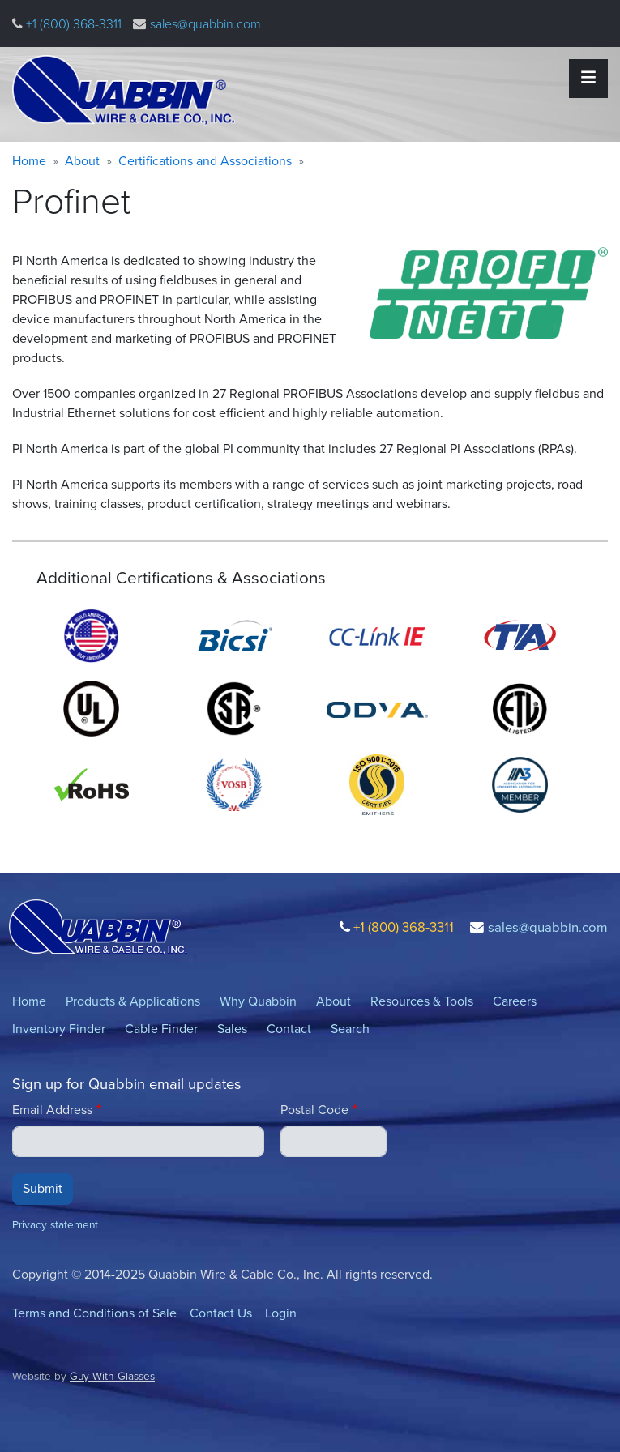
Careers (515, 1001)
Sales (232, 1028)
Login (281, 1313)
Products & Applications (133, 1001)
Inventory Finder (58, 1028)
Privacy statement (55, 1224)
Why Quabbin (258, 1001)
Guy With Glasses (112, 1376)
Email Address (52, 1109)
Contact (289, 1028)
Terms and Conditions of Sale (94, 1313)
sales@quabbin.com (205, 24)
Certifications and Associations (205, 161)
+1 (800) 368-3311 (72, 24)
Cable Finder (161, 1028)
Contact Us (221, 1313)
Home (29, 161)
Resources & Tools (421, 1001)
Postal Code (314, 1109)
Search (350, 1028)
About (82, 161)
